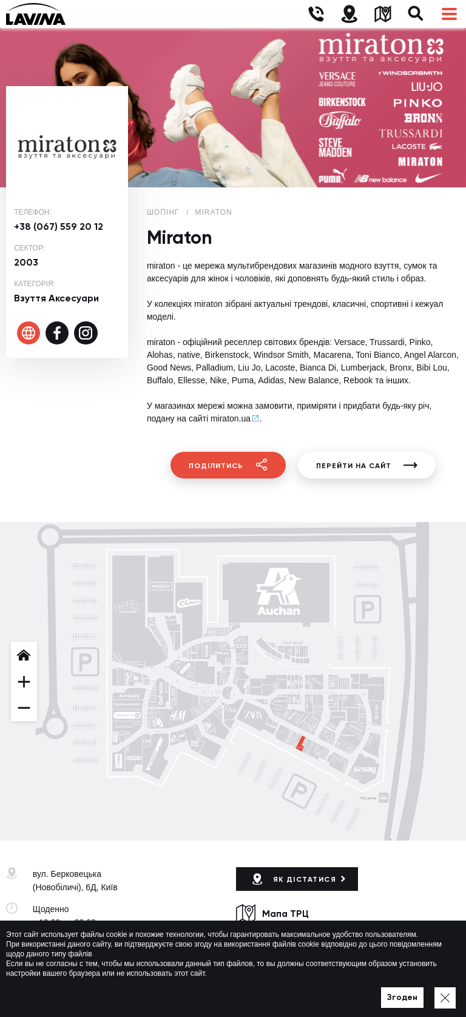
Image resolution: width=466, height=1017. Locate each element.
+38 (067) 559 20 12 (58, 226)
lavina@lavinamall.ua (73, 957)
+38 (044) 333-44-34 (71, 944)
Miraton (213, 212)
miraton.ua (231, 418)
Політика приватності (273, 990)
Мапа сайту (340, 990)
